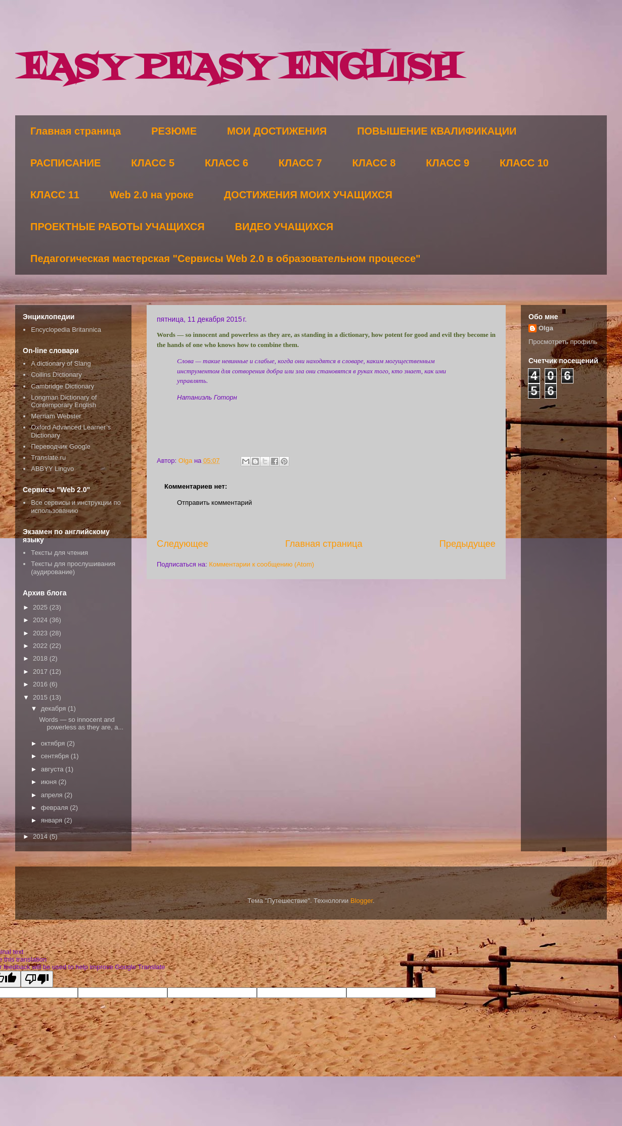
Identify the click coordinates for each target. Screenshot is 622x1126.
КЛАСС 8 (374, 162)
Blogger (361, 900)
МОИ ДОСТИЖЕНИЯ (277, 131)
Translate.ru (48, 457)
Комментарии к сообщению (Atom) (261, 564)
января (52, 820)
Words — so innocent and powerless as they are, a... (81, 723)
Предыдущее (467, 544)
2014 (41, 836)
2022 (41, 645)
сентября (56, 756)
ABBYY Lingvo (52, 468)
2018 (41, 658)
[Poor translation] (37, 979)
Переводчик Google (61, 446)
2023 (41, 633)
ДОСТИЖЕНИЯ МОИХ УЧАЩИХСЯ (308, 194)
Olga (546, 328)
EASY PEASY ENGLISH (239, 68)
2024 (41, 620)
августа (53, 769)
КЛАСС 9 (447, 162)
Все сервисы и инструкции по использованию (76, 506)
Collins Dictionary (56, 374)
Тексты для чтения (59, 552)
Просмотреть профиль (562, 341)
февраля (55, 807)
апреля (53, 795)
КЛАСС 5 (152, 162)
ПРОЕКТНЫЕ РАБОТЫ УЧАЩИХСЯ (117, 226)
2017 (41, 671)
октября (54, 743)
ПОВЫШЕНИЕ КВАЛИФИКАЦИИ (436, 131)
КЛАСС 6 (226, 162)
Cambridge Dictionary (62, 386)
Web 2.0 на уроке (152, 194)
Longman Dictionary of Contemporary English (64, 401)
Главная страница (75, 131)
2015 (41, 697)
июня (50, 782)
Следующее (182, 544)
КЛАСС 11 (54, 194)
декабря (54, 708)
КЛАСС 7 (300, 162)
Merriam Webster (56, 416)
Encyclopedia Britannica (66, 329)
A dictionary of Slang (61, 363)
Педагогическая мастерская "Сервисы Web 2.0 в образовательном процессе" (225, 258)
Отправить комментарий (214, 502)
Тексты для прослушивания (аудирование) (73, 568)
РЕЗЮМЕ (174, 131)
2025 (41, 607)
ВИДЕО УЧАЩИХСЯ (284, 226)
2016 (41, 684)
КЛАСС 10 (524, 162)
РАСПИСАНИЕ (65, 162)
